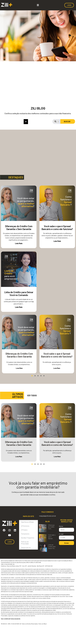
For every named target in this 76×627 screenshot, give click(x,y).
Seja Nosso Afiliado (27, 522)
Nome (61, 526)
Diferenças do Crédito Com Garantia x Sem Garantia (18, 227)
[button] (38, 5)
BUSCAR (67, 121)
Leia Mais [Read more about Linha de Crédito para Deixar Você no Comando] (18, 307)
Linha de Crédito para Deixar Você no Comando (18, 293)
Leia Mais (19, 368)
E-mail (61, 534)
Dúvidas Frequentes (27, 538)
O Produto (24, 530)
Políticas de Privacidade (25, 543)
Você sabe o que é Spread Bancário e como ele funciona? (57, 227)
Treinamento (25, 534)
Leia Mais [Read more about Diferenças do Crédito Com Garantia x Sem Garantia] (18, 243)
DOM (48, 623)
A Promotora (25, 526)
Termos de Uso (26, 548)
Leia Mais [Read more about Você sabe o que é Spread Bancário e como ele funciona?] (57, 241)
